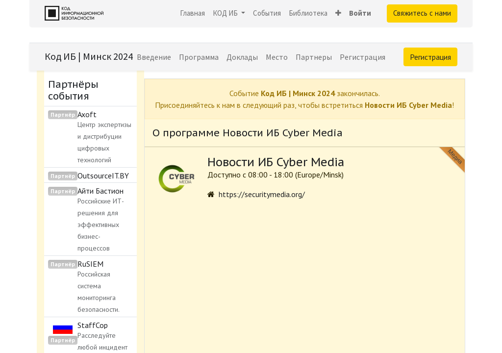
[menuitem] (192, 13)
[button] (338, 13)
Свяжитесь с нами (422, 13)
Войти (360, 13)
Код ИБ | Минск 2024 (89, 56)
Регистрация (430, 57)
